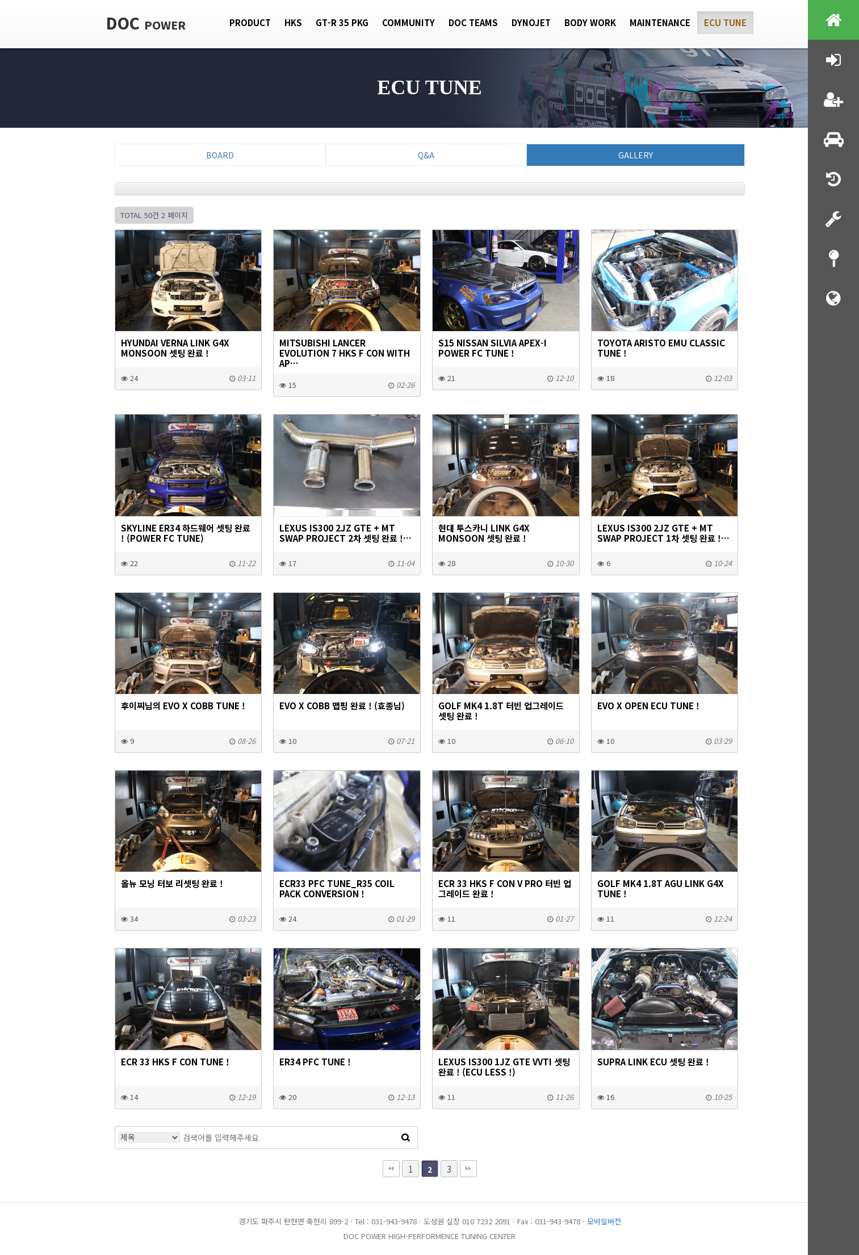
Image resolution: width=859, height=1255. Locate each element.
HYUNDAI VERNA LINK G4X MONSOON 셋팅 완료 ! (175, 347)
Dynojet (531, 22)
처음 (391, 1168)
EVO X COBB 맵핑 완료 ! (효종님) (342, 705)
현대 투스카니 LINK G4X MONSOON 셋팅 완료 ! (484, 532)
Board (220, 155)
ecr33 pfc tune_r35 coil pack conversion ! (337, 888)
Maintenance (660, 22)
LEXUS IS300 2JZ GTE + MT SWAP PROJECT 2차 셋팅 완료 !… (345, 532)
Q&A (426, 155)
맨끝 (468, 1168)
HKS (293, 22)
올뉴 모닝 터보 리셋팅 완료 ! (172, 883)
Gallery (635, 155)
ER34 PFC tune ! (315, 1061)
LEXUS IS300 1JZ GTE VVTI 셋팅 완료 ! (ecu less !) (504, 1066)
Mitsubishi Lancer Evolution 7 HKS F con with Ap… (344, 352)
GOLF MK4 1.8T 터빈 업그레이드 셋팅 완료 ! (501, 710)
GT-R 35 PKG (342, 22)
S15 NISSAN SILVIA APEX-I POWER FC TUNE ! (492, 347)
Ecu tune (725, 22)
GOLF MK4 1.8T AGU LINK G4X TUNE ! (660, 888)
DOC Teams (473, 22)
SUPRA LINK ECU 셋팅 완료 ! (653, 1061)
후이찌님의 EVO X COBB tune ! (183, 705)
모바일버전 (604, 1221)
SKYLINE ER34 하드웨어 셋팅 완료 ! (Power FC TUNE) (185, 532)
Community (408, 22)
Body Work (590, 22)
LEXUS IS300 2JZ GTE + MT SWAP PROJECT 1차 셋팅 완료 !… (663, 532)
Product (250, 22)
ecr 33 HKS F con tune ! (175, 1061)
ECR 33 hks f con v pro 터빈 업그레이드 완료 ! (504, 888)
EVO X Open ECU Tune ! (648, 705)
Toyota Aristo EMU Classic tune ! (661, 347)
